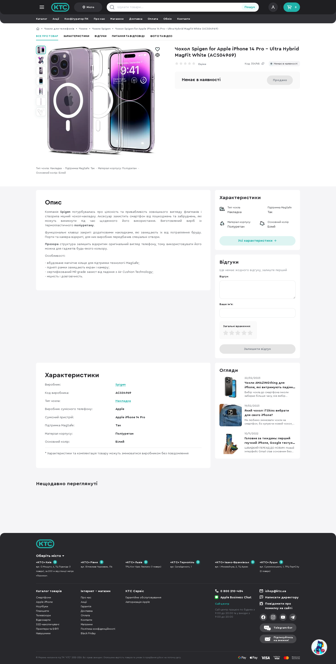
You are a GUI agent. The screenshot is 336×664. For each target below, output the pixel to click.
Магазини (117, 18)
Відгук (223, 276)
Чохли (83, 28)
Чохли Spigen (101, 28)
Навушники (43, 633)
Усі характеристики (257, 240)
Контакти (183, 18)
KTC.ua (60, 7)
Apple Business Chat (235, 597)
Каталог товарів (49, 591)
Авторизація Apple (137, 602)
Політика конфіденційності (98, 628)
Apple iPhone (44, 602)
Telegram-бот (283, 627)
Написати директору (282, 597)
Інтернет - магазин (96, 591)
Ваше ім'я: (226, 304)
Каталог (41, 18)
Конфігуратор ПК (76, 18)
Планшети (42, 611)
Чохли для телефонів (59, 28)
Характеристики (76, 36)
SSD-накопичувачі (47, 624)
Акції (56, 18)
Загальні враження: (237, 326)
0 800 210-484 (231, 591)
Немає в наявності (286, 64)
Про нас (99, 18)
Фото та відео (161, 36)
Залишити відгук (257, 349)
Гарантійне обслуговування (143, 597)
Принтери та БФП (47, 628)
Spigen (120, 384)
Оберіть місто (48, 556)
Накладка (123, 401)
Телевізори (43, 615)
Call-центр (222, 603)
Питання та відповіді (128, 36)
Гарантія (86, 606)
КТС (38, 28)
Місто (90, 7)
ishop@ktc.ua (275, 591)
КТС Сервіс (134, 591)
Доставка (135, 18)
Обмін (167, 18)
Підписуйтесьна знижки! (283, 639)
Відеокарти (43, 620)
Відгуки (100, 36)
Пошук (250, 7)
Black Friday (88, 633)
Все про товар (47, 36)
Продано (280, 80)
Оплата (153, 18)
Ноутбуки (42, 606)
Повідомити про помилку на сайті (278, 606)
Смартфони (43, 597)
